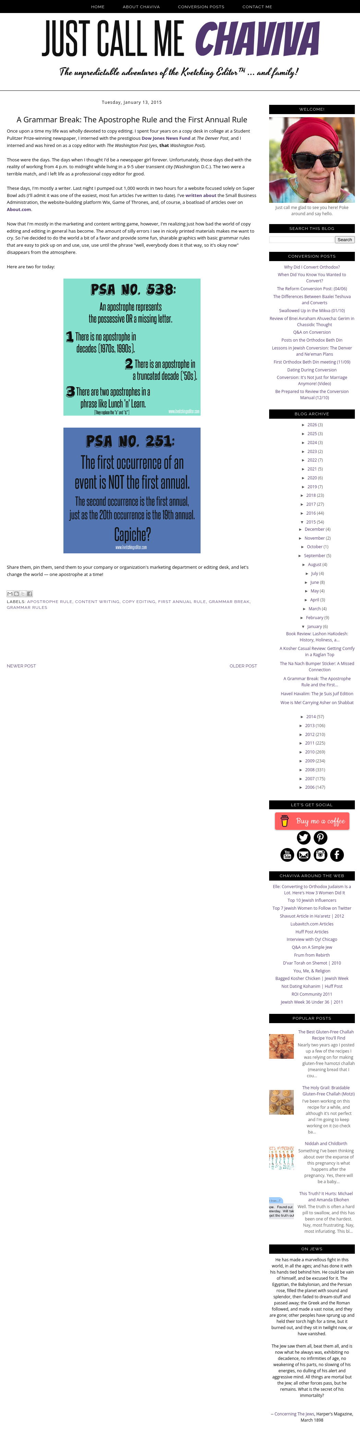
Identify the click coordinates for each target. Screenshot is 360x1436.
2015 (312, 522)
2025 (313, 434)
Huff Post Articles (312, 932)
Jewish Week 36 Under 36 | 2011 (312, 1002)
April (315, 600)
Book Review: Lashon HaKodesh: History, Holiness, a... (317, 637)
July (315, 573)
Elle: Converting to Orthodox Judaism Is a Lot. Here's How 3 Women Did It (312, 890)
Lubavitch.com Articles (311, 924)
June (315, 582)
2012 (310, 734)
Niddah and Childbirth (326, 1143)
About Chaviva (141, 6)
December (315, 529)
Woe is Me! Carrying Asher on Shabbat (316, 702)
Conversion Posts (201, 6)
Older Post (243, 665)
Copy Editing (138, 601)
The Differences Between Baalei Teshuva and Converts (312, 300)
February (315, 618)
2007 (310, 779)
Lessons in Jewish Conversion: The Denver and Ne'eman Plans (312, 351)
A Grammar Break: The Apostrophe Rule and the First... (317, 682)
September (315, 556)
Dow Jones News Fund (166, 138)
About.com (19, 209)
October (315, 547)
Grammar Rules (27, 607)
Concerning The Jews (294, 1414)
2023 (313, 451)
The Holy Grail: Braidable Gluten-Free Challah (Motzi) (328, 1091)
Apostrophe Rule (49, 601)
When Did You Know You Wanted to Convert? (312, 278)
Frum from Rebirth (312, 955)
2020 (313, 478)
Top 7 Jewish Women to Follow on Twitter (312, 908)
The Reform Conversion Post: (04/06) (312, 289)
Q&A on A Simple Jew (312, 947)
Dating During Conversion (312, 370)
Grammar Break (229, 601)
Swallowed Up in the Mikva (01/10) (312, 311)
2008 (310, 770)
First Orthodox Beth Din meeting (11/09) (312, 362)
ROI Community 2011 (312, 994)
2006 (310, 787)
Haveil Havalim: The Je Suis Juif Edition (317, 694)
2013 (310, 725)
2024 (313, 442)
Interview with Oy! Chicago (312, 939)
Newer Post (21, 665)
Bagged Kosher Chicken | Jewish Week (311, 978)
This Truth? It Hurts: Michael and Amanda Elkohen (326, 1197)
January (315, 626)
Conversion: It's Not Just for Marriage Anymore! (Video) (312, 380)
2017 (312, 504)
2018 (312, 495)
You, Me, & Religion (311, 971)
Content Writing (97, 601)
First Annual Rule (182, 601)
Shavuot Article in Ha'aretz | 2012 (312, 916)
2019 (313, 487)
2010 (310, 752)
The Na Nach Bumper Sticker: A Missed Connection (317, 667)
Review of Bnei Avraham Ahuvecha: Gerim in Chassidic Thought (311, 322)
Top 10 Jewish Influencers (312, 900)
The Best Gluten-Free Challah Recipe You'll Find (326, 1035)
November (315, 538)
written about (200, 195)
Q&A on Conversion (312, 332)
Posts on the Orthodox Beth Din (312, 340)
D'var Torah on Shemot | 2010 (312, 963)
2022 (313, 460)
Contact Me (258, 6)
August (315, 564)
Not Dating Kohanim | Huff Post (312, 986)
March (315, 609)
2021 (313, 469)
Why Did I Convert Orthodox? (312, 267)
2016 (312, 513)
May (315, 591)
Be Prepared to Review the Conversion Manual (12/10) (312, 395)
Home (98, 6)
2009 (310, 761)
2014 (312, 717)
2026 (313, 425)
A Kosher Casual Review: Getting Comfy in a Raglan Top (317, 652)
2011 (310, 743)
